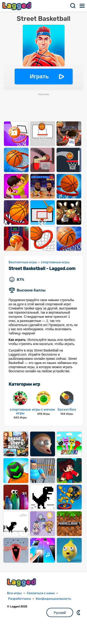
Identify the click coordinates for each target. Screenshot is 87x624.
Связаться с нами (41, 593)
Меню (82, 6)
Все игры (14, 593)
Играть (39, 76)
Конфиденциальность (53, 599)
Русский (60, 613)
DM (79, 612)
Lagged (17, 6)
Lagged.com (22, 582)
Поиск (73, 6)
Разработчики (19, 599)
